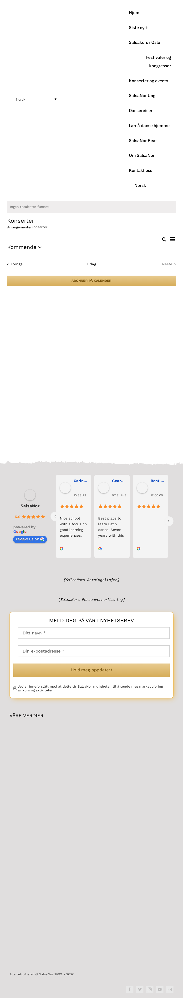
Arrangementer (19, 227)
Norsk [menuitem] (20, 99)
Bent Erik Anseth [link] (157, 483)
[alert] (91, 207)
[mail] (169, 989)
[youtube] (159, 989)
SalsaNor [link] (30, 507)
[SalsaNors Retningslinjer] (91, 582)
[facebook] (129, 989)
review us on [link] (30, 541)
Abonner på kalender (91, 281)
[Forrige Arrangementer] (14, 264)
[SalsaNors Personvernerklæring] (91, 601)
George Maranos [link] (119, 483)
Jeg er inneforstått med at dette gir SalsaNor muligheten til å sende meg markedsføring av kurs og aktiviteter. (90, 690)
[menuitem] (150, 185)
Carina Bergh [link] (80, 483)
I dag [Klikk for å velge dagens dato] (91, 264)
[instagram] (149, 989)
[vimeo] (139, 989)
